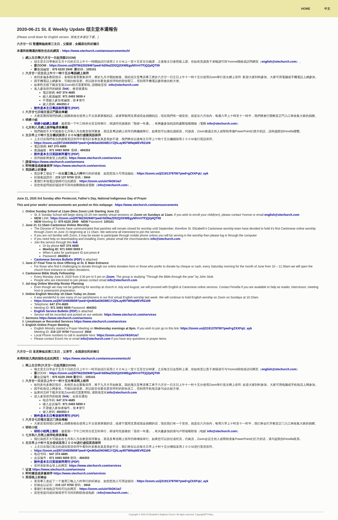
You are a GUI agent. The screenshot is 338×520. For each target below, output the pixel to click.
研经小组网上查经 (46, 431)
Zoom (110, 276)
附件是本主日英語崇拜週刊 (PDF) (56, 154)
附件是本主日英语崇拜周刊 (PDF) (56, 461)
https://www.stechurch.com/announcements (146, 205)
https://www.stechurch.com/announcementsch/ (96, 50)
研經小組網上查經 (46, 123)
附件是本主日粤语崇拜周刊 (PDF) (56, 415)
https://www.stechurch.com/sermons (57, 162)
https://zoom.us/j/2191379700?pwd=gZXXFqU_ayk (216, 328)
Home (305, 8)
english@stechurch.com (278, 61)
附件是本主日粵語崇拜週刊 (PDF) (56, 108)
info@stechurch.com (124, 84)
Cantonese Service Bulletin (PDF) (58, 259)
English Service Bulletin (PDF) (55, 311)
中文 (327, 8)
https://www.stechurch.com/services (95, 158)
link (65, 88)
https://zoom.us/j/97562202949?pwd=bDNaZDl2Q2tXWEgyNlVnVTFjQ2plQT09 (104, 65)
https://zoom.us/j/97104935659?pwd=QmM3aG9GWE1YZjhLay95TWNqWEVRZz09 (92, 143)
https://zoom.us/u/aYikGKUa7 (118, 335)
